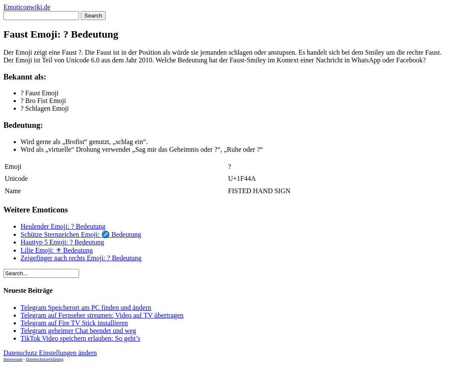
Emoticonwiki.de (26, 7)
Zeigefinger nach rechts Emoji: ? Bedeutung (81, 258)
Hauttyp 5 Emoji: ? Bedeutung (62, 242)
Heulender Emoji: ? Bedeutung (63, 226)
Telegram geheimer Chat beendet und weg (78, 330)
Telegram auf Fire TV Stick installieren (74, 323)
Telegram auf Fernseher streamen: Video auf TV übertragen (102, 315)
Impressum (12, 359)
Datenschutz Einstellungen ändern (50, 352)
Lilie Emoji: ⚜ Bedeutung (57, 250)
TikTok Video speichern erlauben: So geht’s (80, 338)
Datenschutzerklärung (45, 359)
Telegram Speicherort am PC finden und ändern (86, 307)
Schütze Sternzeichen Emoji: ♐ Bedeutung (81, 234)
